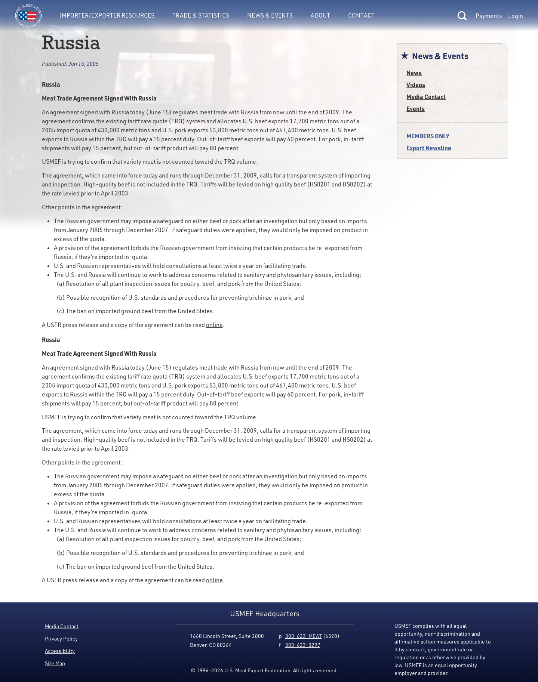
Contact (361, 15)
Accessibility (60, 651)
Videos (415, 85)
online (214, 324)
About (320, 15)
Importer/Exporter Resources (107, 15)
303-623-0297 (302, 645)
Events (415, 108)
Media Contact (426, 97)
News (414, 73)
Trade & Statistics (200, 15)
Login (515, 15)
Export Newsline (428, 148)
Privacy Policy (61, 638)
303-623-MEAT (303, 636)
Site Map (55, 663)
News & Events (270, 15)
